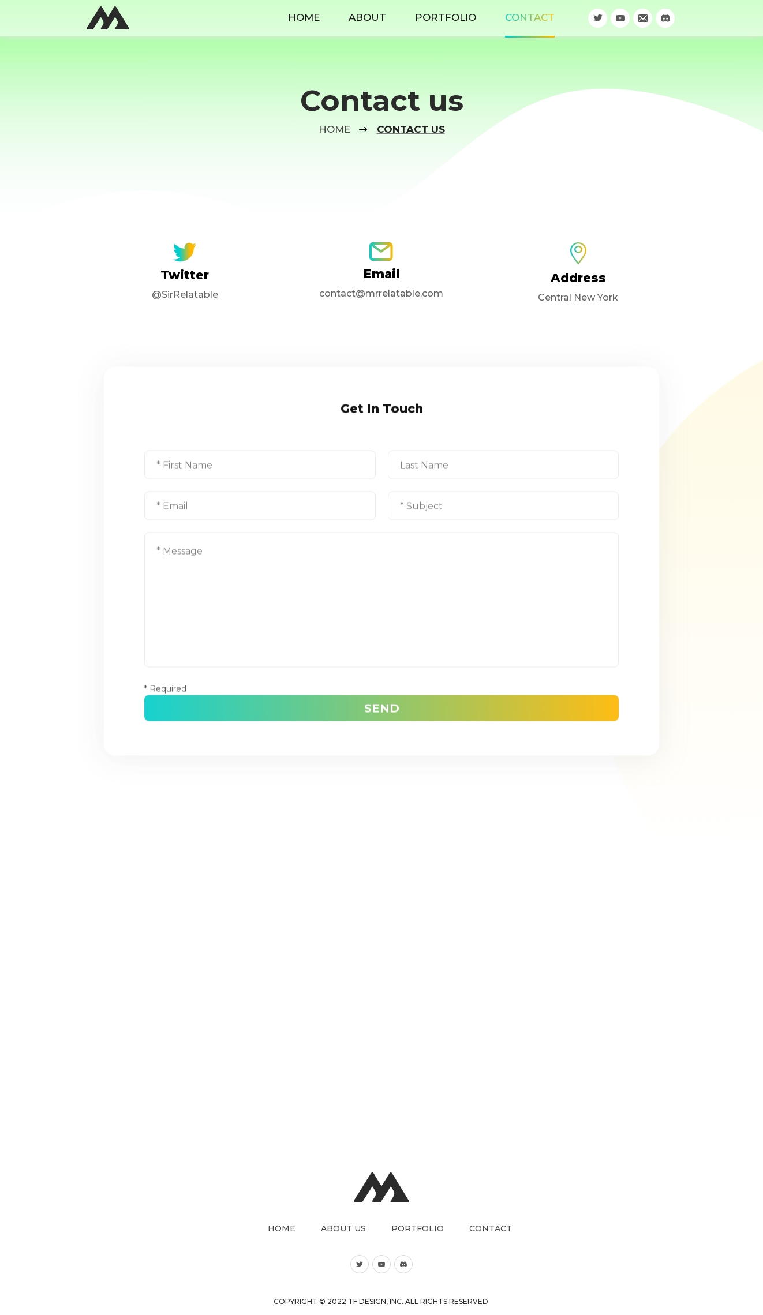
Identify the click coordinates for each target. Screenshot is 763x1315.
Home (304, 17)
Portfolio (445, 17)
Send (381, 702)
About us (343, 1228)
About (367, 17)
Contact (530, 17)
